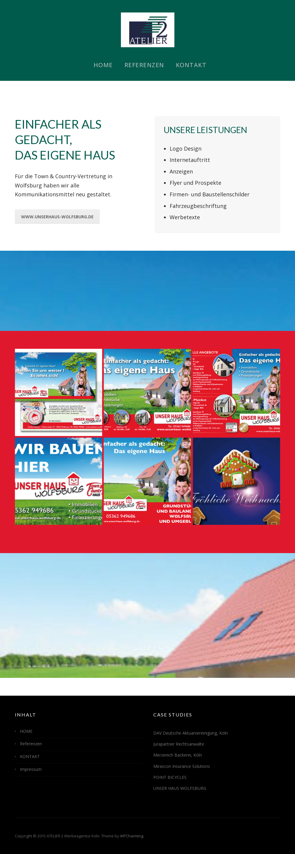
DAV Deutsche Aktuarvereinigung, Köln (190, 733)
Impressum (31, 769)
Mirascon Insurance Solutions (181, 766)
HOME (103, 65)
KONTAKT (191, 65)
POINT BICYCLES (170, 777)
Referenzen (144, 65)
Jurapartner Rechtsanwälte (178, 744)
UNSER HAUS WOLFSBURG (179, 788)
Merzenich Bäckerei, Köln (177, 755)
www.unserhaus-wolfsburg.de (57, 217)
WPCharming (131, 836)
